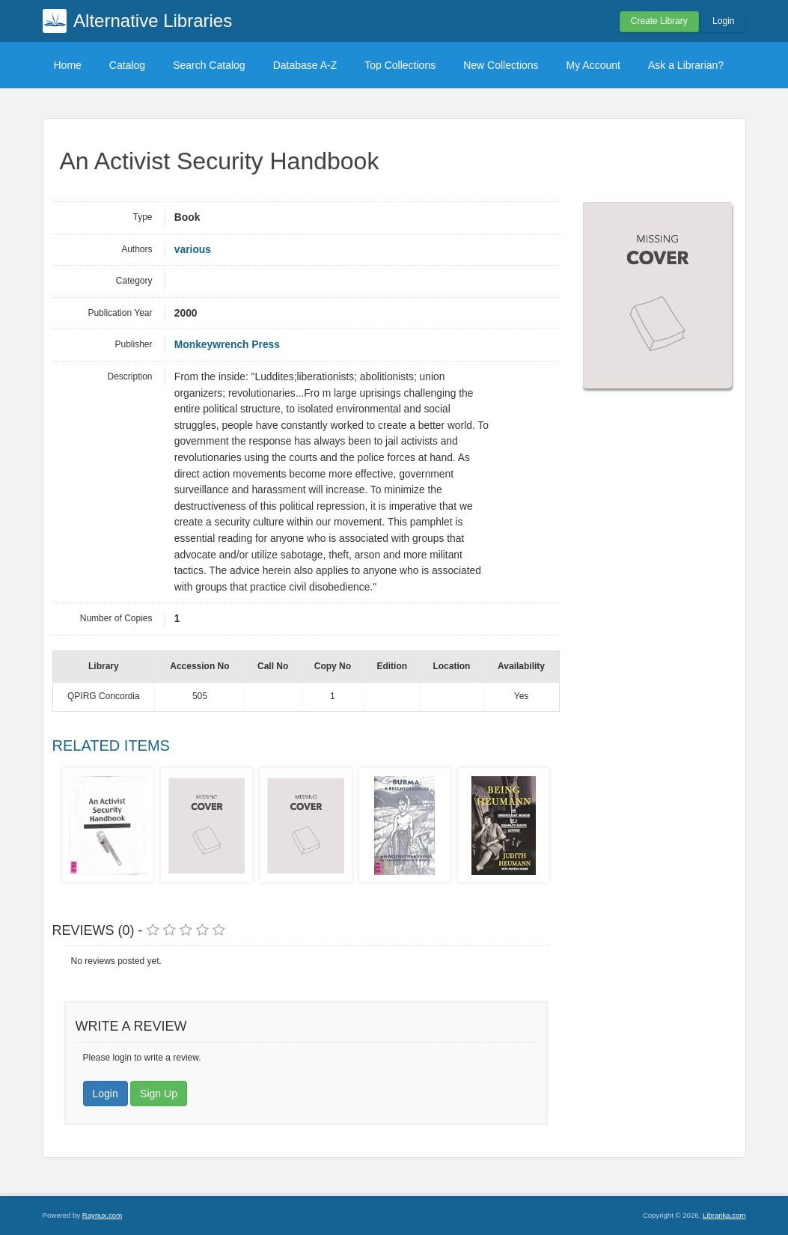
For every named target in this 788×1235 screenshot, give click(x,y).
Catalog (127, 65)
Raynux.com (102, 1215)
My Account (593, 65)
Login (723, 21)
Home (68, 65)
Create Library (659, 21)
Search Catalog (209, 65)
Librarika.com (724, 1215)
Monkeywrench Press (227, 344)
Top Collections (400, 65)
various (192, 249)
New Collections (500, 65)
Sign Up (158, 1094)
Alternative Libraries (152, 20)
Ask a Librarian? (686, 65)
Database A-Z (305, 65)
